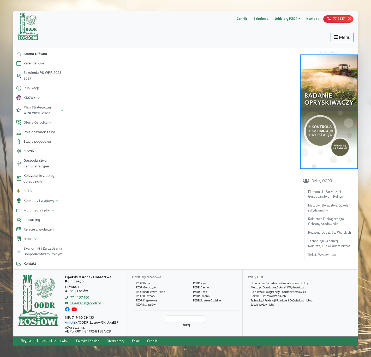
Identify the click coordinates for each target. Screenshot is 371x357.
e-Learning (28, 219)
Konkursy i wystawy (38, 200)
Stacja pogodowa (33, 141)
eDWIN (25, 151)
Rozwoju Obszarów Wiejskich (329, 232)
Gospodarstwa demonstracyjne (32, 163)
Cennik (242, 18)
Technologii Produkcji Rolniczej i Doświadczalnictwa (329, 244)
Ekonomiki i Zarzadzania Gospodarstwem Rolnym (39, 251)
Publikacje (30, 88)
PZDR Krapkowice (146, 300)
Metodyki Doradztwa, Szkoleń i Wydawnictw (329, 208)
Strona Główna (31, 54)
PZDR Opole (200, 292)
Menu (342, 37)
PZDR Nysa (199, 283)
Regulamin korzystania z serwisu (45, 340)
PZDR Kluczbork (145, 296)
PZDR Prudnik (201, 296)
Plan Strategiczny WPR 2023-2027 (40, 110)
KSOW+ (28, 98)
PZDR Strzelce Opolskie (207, 300)
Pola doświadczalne (35, 132)
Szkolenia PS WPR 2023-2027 (39, 75)
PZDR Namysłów (145, 304)
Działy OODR (317, 181)
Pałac (136, 340)
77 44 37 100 (77, 297)
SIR (25, 191)
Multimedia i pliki (36, 210)
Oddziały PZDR (286, 18)
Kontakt (312, 18)
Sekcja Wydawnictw (322, 254)
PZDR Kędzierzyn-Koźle (150, 292)
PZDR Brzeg (143, 283)
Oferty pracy (115, 340)
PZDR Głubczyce (145, 287)
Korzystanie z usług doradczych (35, 178)
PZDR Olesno (201, 287)
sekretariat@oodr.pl (83, 303)
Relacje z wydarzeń (34, 229)
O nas (27, 239)
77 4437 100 (339, 18)
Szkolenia (260, 18)
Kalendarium (30, 63)
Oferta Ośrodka (34, 122)
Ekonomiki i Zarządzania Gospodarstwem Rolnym (326, 194)
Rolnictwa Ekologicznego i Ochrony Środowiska (326, 221)
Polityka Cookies (87, 340)
